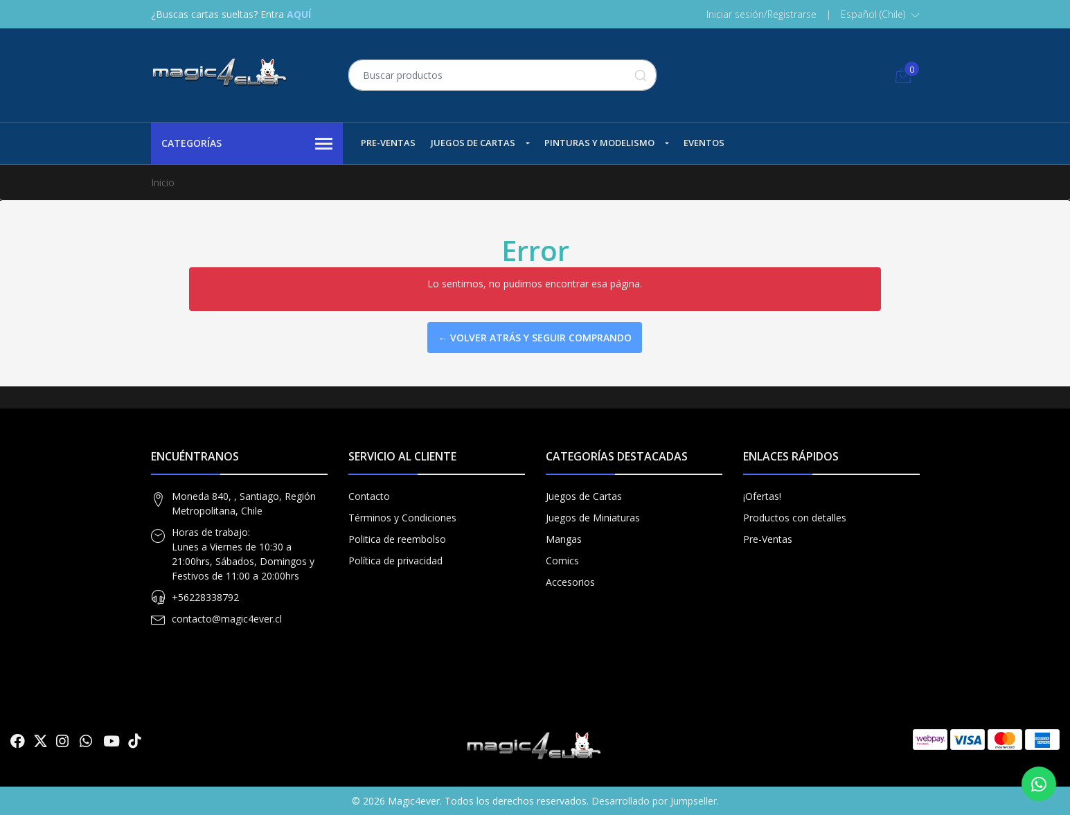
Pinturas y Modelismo (599, 142)
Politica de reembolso (397, 539)
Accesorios (570, 582)
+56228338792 (205, 597)
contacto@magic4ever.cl (227, 618)
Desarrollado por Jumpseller (654, 800)
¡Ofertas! (762, 496)
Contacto (369, 496)
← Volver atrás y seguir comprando (535, 337)
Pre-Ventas (388, 142)
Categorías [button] (247, 144)
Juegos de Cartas (473, 142)
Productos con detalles (794, 517)
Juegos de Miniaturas (593, 517)
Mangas (564, 539)
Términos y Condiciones (402, 517)
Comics (562, 560)
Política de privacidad (395, 560)
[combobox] (502, 75)
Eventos (704, 142)
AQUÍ (299, 14)
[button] (880, 14)
